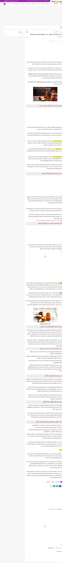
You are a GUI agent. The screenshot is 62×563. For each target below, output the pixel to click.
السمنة (49, 481)
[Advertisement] (31, 16)
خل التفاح (44, 481)
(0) (23, 37)
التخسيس (54, 481)
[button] (56, 486)
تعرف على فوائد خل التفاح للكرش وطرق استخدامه (44, 220)
